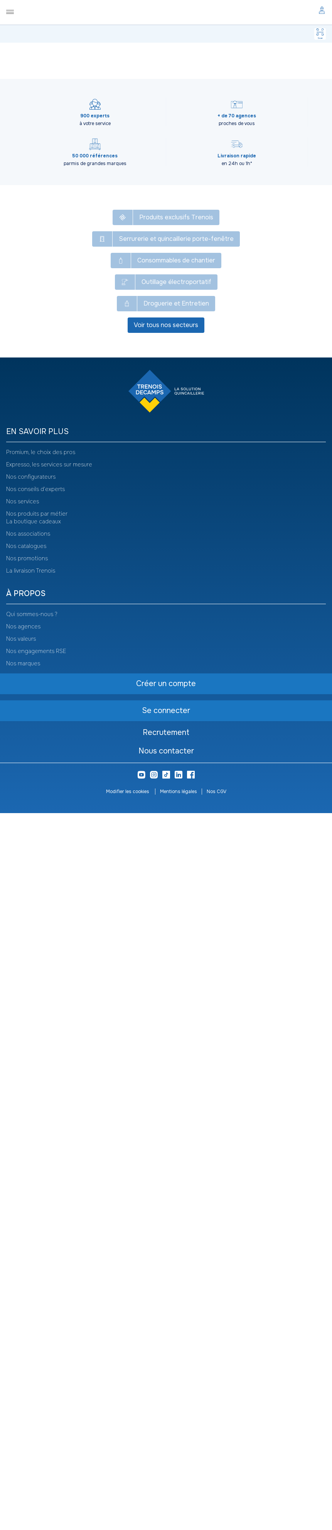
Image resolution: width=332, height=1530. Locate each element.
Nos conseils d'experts (35, 1206)
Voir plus (166, 738)
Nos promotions (27, 1275)
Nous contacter (166, 1468)
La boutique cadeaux (33, 1238)
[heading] (166, 1149)
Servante (233, 60)
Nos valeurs (21, 1355)
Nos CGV (216, 1508)
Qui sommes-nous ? (31, 1331)
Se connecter (101, 303)
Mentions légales (178, 1508)
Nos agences (23, 1343)
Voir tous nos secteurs (166, 1042)
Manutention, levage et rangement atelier (103, 60)
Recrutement (166, 1449)
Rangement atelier (164, 60)
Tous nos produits (34, 60)
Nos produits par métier (36, 1230)
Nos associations (28, 1250)
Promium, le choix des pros (40, 1169)
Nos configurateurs (31, 1193)
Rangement (205, 60)
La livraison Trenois (30, 1287)
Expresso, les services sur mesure (49, 1181)
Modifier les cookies (128, 1508)
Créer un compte (101, 321)
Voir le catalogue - (242, 82)
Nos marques (23, 1380)
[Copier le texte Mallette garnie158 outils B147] (167, 80)
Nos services (22, 1218)
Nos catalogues (26, 1262)
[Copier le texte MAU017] (61, 100)
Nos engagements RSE (36, 1368)
